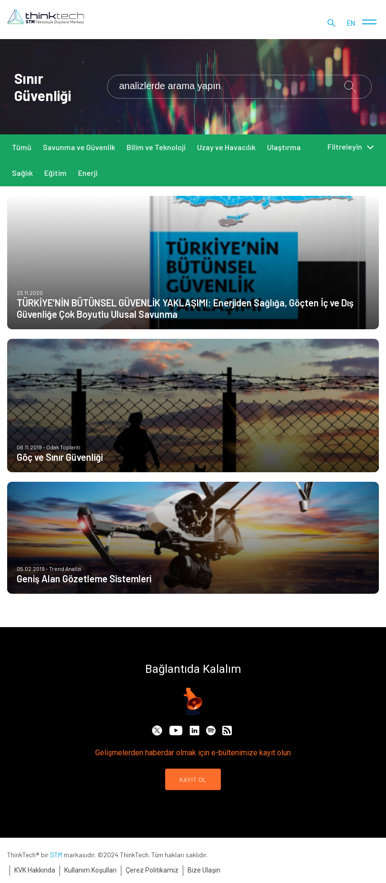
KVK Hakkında (34, 870)
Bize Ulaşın (204, 870)
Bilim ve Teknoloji (156, 147)
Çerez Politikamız (152, 870)
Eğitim (55, 172)
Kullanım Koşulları (90, 870)
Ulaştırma (284, 147)
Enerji (88, 172)
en (351, 24)
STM (56, 855)
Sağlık (22, 172)
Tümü (21, 147)
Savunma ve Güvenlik (79, 147)
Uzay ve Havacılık (226, 147)
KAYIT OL (193, 779)
